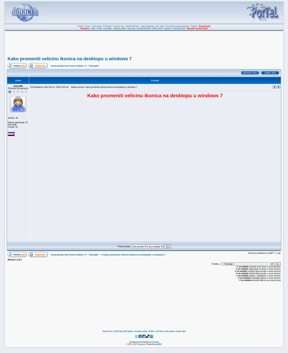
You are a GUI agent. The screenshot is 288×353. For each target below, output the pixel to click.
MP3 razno (158, 28)
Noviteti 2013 (179, 28)
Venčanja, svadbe (140, 331)
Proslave (151, 331)
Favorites (107, 28)
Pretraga (107, 26)
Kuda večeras (169, 331)
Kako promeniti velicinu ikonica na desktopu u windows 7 (70, 58)
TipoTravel (159, 331)
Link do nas (118, 26)
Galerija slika (119, 28)
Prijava (194, 26)
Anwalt (178, 331)
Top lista (131, 28)
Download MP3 (144, 28)
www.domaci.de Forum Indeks (67, 66)
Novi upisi (96, 26)
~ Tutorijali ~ (93, 66)
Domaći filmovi (132, 26)
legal (183, 331)
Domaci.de (155, 342)
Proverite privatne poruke (177, 26)
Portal (80, 26)
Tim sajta (160, 26)
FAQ (93, 28)
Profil (99, 28)
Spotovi (167, 28)
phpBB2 (159, 344)
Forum (88, 26)
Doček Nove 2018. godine (123, 331)
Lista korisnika (147, 26)
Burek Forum (107, 331)
